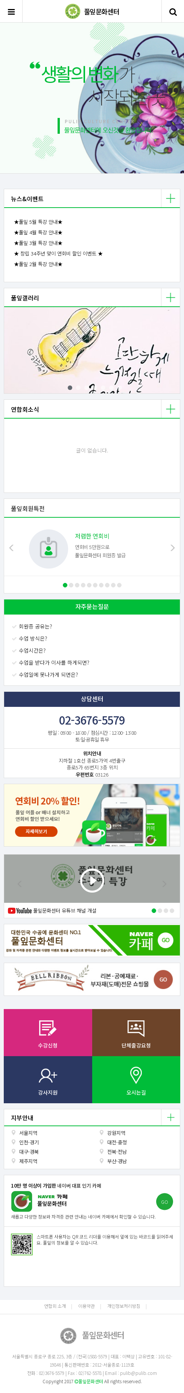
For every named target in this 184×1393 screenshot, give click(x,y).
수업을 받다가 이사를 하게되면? (51, 662)
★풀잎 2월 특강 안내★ (38, 264)
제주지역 (28, 1161)
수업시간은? (29, 650)
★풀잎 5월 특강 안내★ (38, 221)
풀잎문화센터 (101, 11)
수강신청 (48, 1045)
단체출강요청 (136, 1045)
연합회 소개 (55, 1306)
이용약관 (86, 1306)
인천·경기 (29, 1142)
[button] (13, 98)
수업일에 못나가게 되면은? (45, 674)
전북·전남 (117, 1151)
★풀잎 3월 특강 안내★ (38, 242)
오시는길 (136, 1092)
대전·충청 (117, 1142)
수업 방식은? (30, 638)
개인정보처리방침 (123, 1306)
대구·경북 (29, 1151)
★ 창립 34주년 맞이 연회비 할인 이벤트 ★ (58, 253)
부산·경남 (117, 1161)
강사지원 (48, 1092)
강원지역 (116, 1132)
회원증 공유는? (32, 626)
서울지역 (28, 1132)
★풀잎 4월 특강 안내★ (38, 232)
